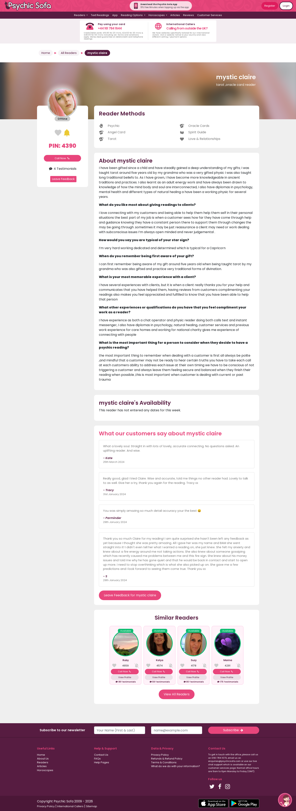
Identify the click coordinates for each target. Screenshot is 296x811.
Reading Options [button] (132, 15)
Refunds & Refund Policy (166, 758)
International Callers (70, 806)
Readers (42, 762)
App (115, 15)
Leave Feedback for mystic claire (130, 595)
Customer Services (209, 15)
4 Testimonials (62, 168)
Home (45, 53)
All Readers (69, 53)
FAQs (97, 758)
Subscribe (233, 730)
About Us (43, 758)
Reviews (188, 15)
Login (286, 6)
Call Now (62, 158)
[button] (285, 800)
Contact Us (101, 754)
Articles (175, 15)
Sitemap (91, 806)
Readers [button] (80, 15)
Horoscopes (45, 770)
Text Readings (100, 15)
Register (269, 6)
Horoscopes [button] (157, 15)
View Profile (124, 677)
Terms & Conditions (164, 762)
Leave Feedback (63, 179)
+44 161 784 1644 (110, 28)
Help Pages (101, 762)
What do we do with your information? (175, 766)
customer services (218, 768)
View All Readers (177, 694)
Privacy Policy (160, 754)
